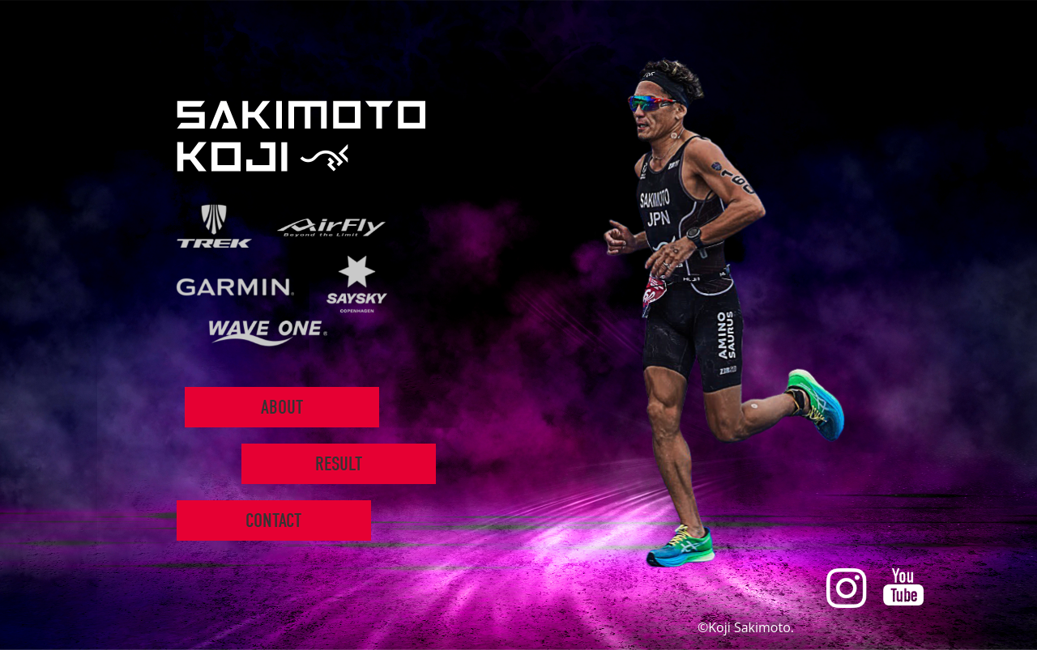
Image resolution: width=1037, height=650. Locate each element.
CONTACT (273, 520)
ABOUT (281, 407)
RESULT (337, 463)
